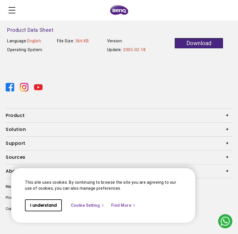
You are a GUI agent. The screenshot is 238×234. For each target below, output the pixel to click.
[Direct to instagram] (25, 87)
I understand (43, 205)
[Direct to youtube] (38, 87)
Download (198, 43)
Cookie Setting (87, 205)
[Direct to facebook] (10, 87)
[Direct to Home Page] (119, 10)
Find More (123, 205)
